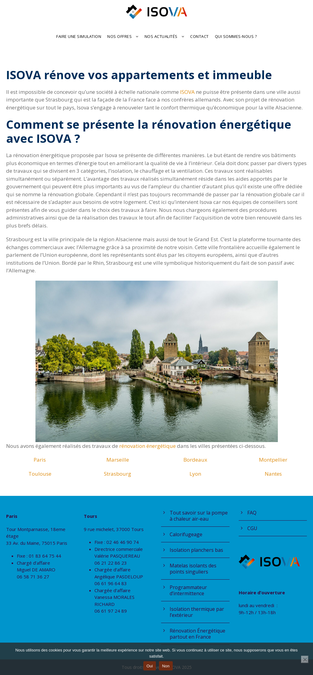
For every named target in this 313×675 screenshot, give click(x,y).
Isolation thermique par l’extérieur (197, 612)
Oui (149, 666)
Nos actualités (161, 36)
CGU (252, 528)
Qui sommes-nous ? (236, 36)
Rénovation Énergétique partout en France (197, 633)
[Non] (304, 659)
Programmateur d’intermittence (188, 590)
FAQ (251, 512)
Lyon (195, 473)
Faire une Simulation (78, 36)
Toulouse (39, 473)
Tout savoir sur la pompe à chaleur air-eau (199, 515)
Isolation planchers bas (196, 550)
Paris (40, 459)
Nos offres (119, 36)
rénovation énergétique (148, 445)
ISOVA (188, 91)
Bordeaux (195, 459)
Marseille (117, 459)
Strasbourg (117, 473)
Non (166, 666)
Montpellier (273, 459)
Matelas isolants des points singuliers (193, 568)
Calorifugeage (186, 534)
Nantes (273, 473)
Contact (199, 36)
